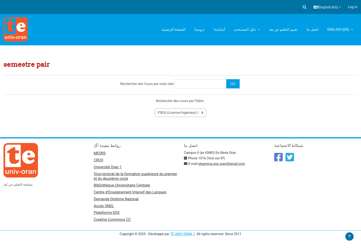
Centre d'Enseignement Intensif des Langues (130, 193)
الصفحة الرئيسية (174, 29)
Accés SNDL (104, 207)
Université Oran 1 (108, 168)
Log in (352, 7)
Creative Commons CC (112, 221)
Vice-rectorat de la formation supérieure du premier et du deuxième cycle (135, 176)
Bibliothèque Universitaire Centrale (122, 186)
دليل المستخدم (245, 29)
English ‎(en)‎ (338, 29)
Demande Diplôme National (116, 200)
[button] (305, 7)
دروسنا (200, 29)
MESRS (100, 154)
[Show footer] (349, 236)
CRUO (98, 161)
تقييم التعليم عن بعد (283, 29)
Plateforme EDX (106, 214)
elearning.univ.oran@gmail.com (223, 164)
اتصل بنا (312, 29)
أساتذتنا (219, 29)
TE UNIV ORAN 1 (182, 236)
